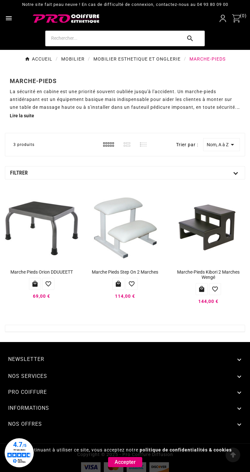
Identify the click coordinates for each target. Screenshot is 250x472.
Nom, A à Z (221, 145)
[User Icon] (223, 18)
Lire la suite (22, 115)
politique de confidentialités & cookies (186, 449)
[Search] (113, 38)
